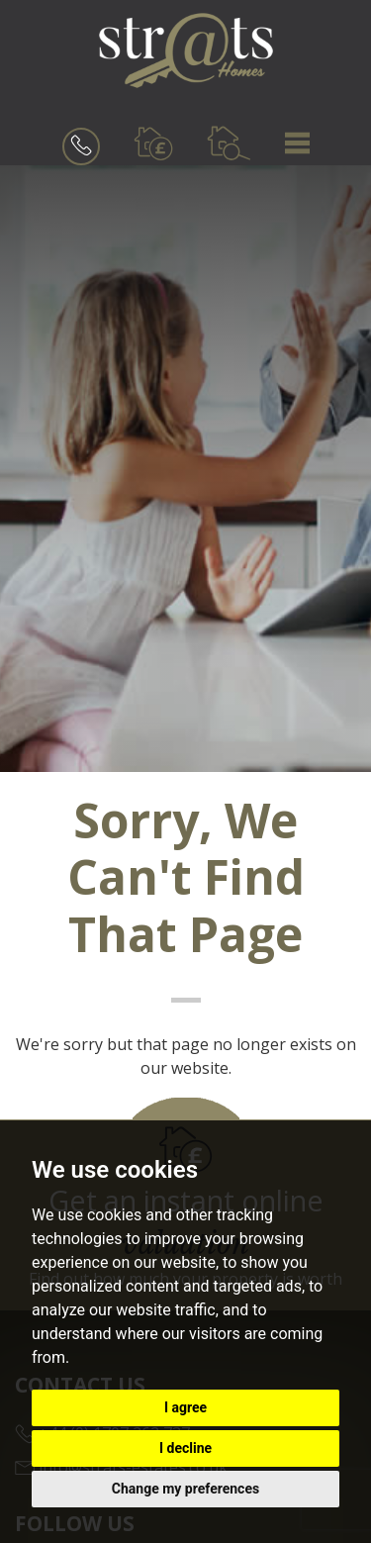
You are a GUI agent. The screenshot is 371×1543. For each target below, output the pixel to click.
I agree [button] (185, 1407)
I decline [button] (185, 1448)
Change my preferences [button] (185, 1488)
